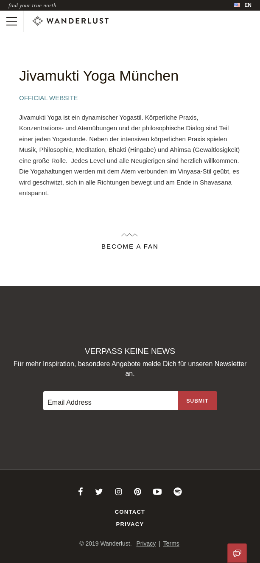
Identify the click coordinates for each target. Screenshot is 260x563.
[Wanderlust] (70, 21)
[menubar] (243, 5)
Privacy (130, 524)
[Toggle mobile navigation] (11, 21)
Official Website (48, 97)
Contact (130, 512)
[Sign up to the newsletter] (197, 400)
